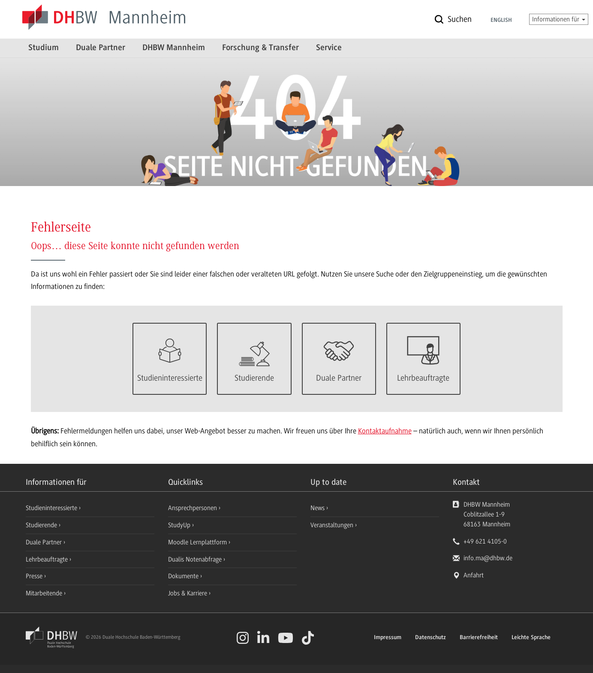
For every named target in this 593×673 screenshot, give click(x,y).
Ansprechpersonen (193, 508)
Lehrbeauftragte (47, 559)
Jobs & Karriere (188, 593)
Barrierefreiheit (479, 638)
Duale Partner (100, 48)
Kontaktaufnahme (385, 431)
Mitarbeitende (45, 593)
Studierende (42, 525)
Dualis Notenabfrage (195, 559)
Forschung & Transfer (260, 48)
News (317, 508)
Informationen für (558, 19)
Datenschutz (430, 638)
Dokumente (184, 576)
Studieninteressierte (52, 508)
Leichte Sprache (531, 638)
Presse (35, 576)
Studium (43, 48)
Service (329, 48)
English (501, 21)
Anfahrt (474, 575)
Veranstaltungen (331, 525)
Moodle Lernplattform (198, 542)
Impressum (387, 638)
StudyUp (180, 525)
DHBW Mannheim (173, 48)
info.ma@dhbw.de (488, 558)
